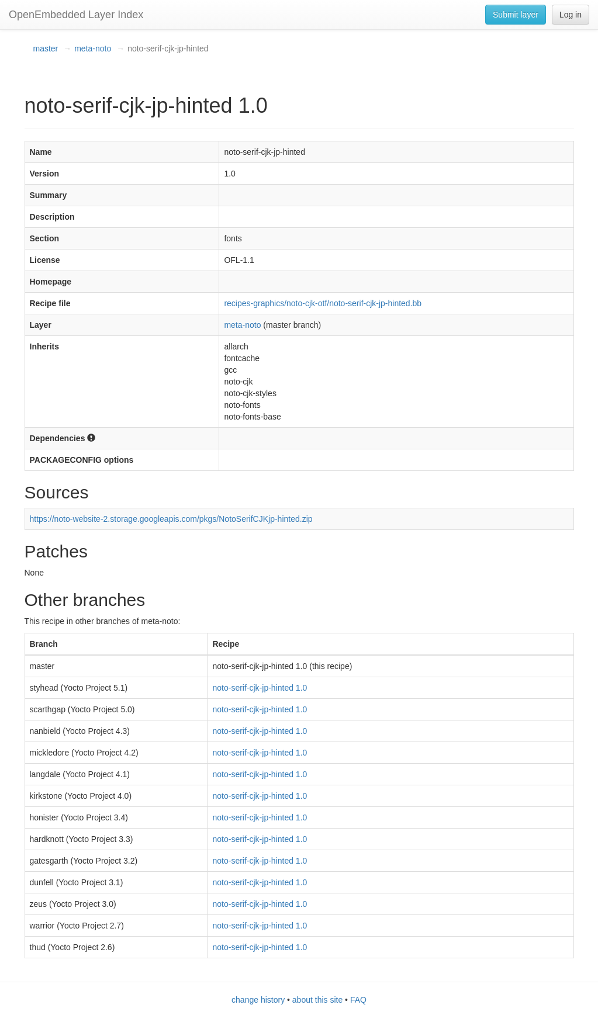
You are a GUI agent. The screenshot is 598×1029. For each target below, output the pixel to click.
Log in (570, 14)
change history (258, 999)
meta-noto (92, 48)
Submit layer (515, 14)
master (45, 48)
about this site (317, 999)
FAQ (358, 999)
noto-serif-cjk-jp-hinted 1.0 (259, 687)
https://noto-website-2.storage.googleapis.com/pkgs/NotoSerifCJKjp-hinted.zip (171, 519)
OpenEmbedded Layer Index (76, 14)
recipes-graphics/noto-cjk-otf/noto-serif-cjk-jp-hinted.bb (322, 303)
